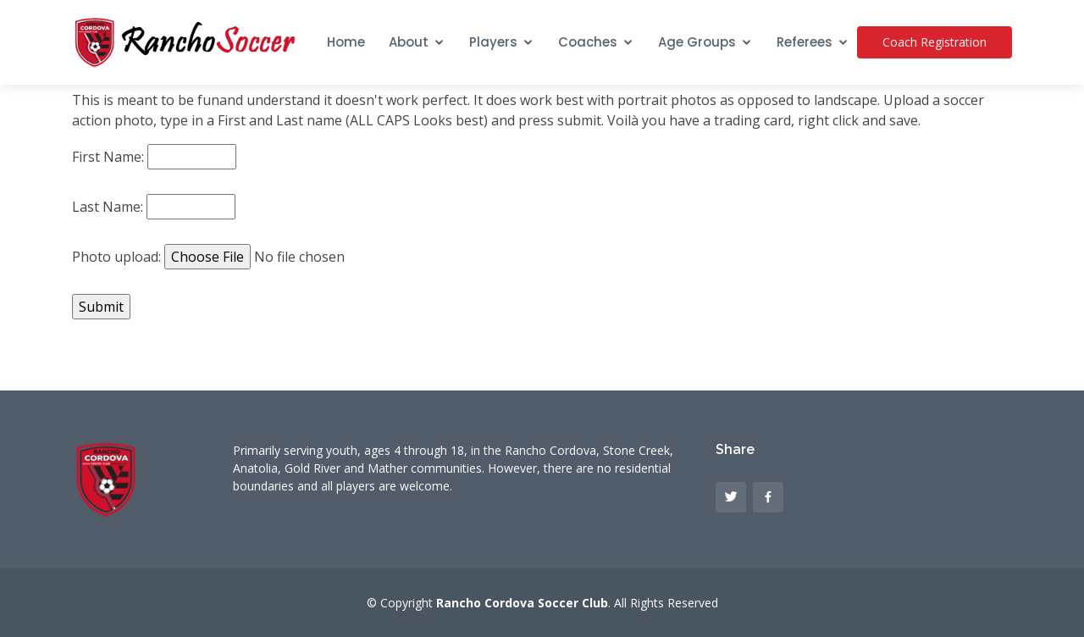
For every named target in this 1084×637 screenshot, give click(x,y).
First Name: (108, 156)
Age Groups (697, 42)
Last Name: (107, 206)
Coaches (587, 42)
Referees (804, 42)
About (409, 42)
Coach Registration (934, 42)
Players (493, 42)
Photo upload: (116, 256)
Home (346, 42)
